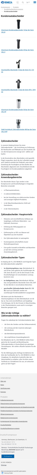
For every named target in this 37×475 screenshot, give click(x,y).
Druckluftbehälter (5, 425)
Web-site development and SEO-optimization (13, 471)
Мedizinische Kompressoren (9, 418)
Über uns (3, 381)
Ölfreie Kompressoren (7, 414)
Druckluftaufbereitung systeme (9, 428)
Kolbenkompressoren (7, 400)
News (2, 385)
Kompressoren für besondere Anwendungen (13, 421)
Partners (3, 392)
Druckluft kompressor (8, 435)
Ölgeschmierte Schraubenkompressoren (12, 403)
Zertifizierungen (5, 388)
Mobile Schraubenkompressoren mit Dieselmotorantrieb (17, 407)
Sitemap (3, 465)
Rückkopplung (8, 456)
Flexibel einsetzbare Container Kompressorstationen (16, 411)
